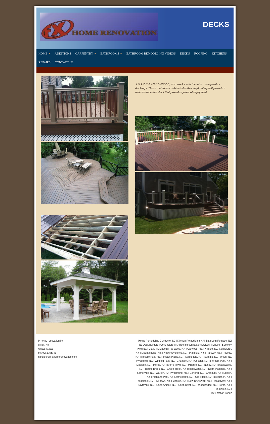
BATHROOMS (109, 53)
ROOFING (200, 53)
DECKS (185, 53)
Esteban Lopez (223, 393)
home (42, 53)
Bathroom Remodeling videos (150, 53)
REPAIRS (44, 62)
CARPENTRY (84, 53)
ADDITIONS (63, 53)
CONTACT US (64, 62)
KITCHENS (219, 53)
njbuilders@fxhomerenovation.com (57, 356)
